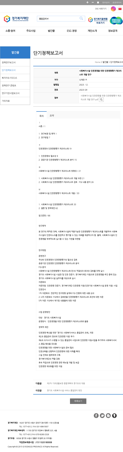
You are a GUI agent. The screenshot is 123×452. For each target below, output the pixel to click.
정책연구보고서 (9, 62)
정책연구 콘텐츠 (9, 85)
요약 (52, 115)
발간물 (51, 30)
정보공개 (106, 2)
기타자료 (6, 101)
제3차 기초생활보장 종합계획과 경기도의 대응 (66, 383)
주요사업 (30, 30)
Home (97, 62)
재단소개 (92, 30)
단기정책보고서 (9, 70)
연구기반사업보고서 (10, 93)
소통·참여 (10, 30)
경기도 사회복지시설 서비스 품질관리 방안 (64, 390)
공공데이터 (116, 2)
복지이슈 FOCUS (9, 78)
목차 (41, 116)
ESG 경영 (72, 30)
